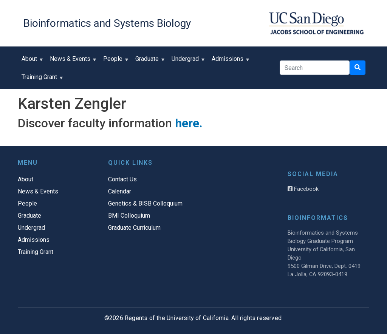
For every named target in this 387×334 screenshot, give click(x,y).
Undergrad (187, 61)
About (31, 61)
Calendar (119, 191)
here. (189, 123)
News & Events (72, 61)
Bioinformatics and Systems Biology (107, 23)
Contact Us (122, 179)
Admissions (229, 61)
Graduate (149, 61)
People (114, 61)
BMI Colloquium (129, 215)
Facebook (303, 189)
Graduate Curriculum (134, 227)
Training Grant (41, 79)
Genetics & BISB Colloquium (145, 203)
